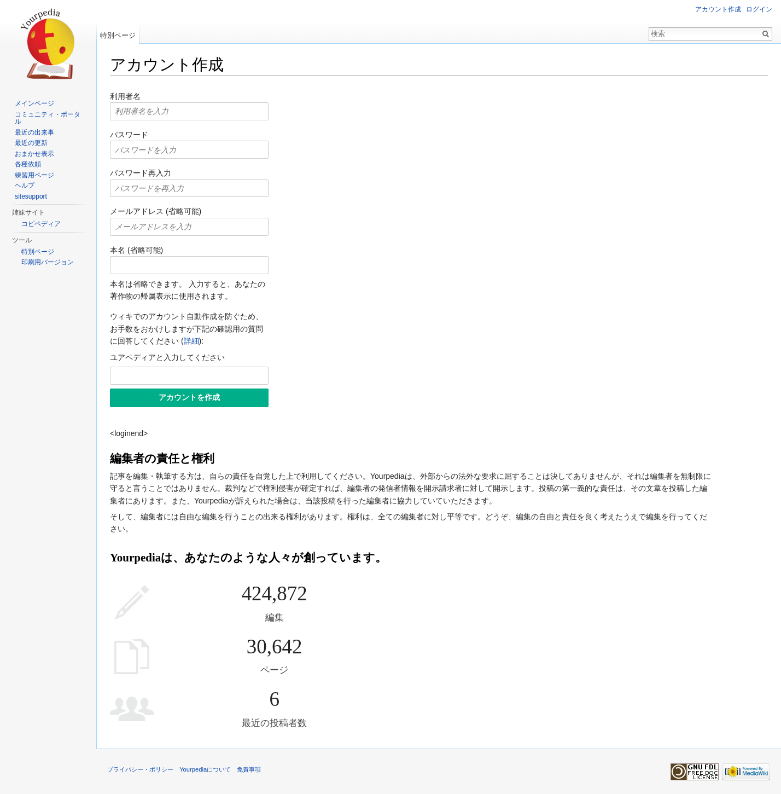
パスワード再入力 (140, 173)
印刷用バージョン (47, 262)
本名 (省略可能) (136, 250)
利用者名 (125, 96)
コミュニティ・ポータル (47, 118)
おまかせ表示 (34, 154)
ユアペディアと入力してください (167, 357)
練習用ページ (34, 175)
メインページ (34, 103)
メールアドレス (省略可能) (155, 211)
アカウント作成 (718, 9)
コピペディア (41, 224)
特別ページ (118, 35)
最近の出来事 (34, 132)
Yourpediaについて (205, 769)
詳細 (191, 341)
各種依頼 (28, 164)
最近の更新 (31, 143)
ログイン (759, 9)
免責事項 (249, 769)
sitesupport (31, 196)
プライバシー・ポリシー (140, 769)
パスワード (129, 134)
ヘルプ (24, 185)
